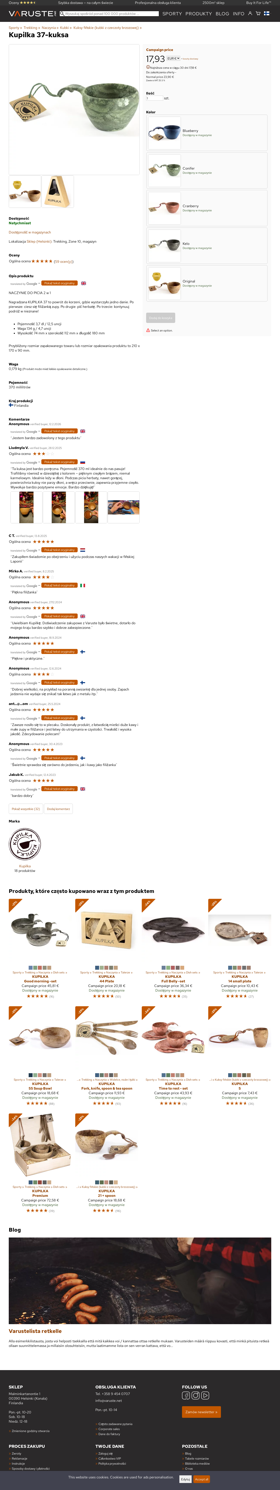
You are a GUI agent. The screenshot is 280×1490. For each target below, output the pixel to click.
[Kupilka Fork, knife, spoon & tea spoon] (106, 1058)
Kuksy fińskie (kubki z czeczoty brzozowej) (108, 27)
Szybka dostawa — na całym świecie (85, 2)
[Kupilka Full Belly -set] (173, 951)
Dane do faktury (109, 1434)
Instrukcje (18, 1463)
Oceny (22, 2)
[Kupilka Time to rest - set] (173, 1058)
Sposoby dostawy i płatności (31, 1468)
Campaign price (159, 49)
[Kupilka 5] (239, 1058)
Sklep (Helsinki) (39, 241)
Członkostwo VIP (109, 1458)
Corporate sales (109, 1429)
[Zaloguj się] (250, 13)
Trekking (32, 27)
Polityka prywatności (112, 1463)
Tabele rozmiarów (197, 1458)
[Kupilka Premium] (40, 1165)
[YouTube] (205, 1396)
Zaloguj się (105, 1453)
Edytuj (185, 1479)
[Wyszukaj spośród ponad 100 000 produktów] (109, 13)
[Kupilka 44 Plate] (106, 951)
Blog (188, 1453)
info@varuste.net (108, 1400)
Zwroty (16, 1453)
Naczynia (50, 27)
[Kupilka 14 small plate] (239, 951)
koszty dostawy (190, 58)
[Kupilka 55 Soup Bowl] (40, 1058)
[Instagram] (196, 1396)
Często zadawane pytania (115, 1424)
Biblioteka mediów (197, 1463)
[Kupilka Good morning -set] (40, 951)
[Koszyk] (258, 13)
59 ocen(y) (63, 261)
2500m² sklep (213, 2)
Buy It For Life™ (258, 2)
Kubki (66, 27)
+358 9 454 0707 (116, 1394)
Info (239, 14)
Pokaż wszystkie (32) (26, 809)
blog (222, 14)
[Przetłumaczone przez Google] (23, 283)
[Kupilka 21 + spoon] (106, 1165)
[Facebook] (186, 1396)
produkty (199, 14)
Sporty (172, 14)
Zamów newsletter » (201, 1412)
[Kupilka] (25, 854)
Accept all (201, 1479)
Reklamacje (19, 1458)
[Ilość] (154, 98)
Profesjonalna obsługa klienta (158, 2)
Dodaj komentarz (58, 809)
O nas (189, 1468)
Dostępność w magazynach (30, 232)
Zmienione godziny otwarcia (30, 1431)
